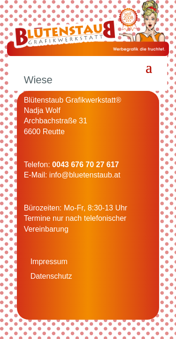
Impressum (49, 262)
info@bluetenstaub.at (84, 175)
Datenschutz (51, 276)
